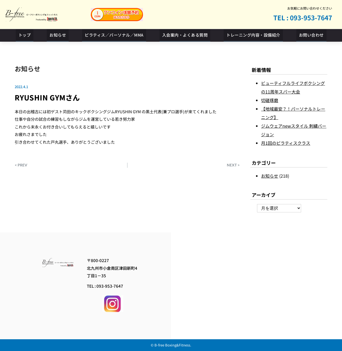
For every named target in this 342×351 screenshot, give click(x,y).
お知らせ (27, 68)
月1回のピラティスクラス (285, 143)
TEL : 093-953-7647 (302, 17)
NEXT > (233, 165)
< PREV (21, 165)
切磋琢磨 (269, 100)
